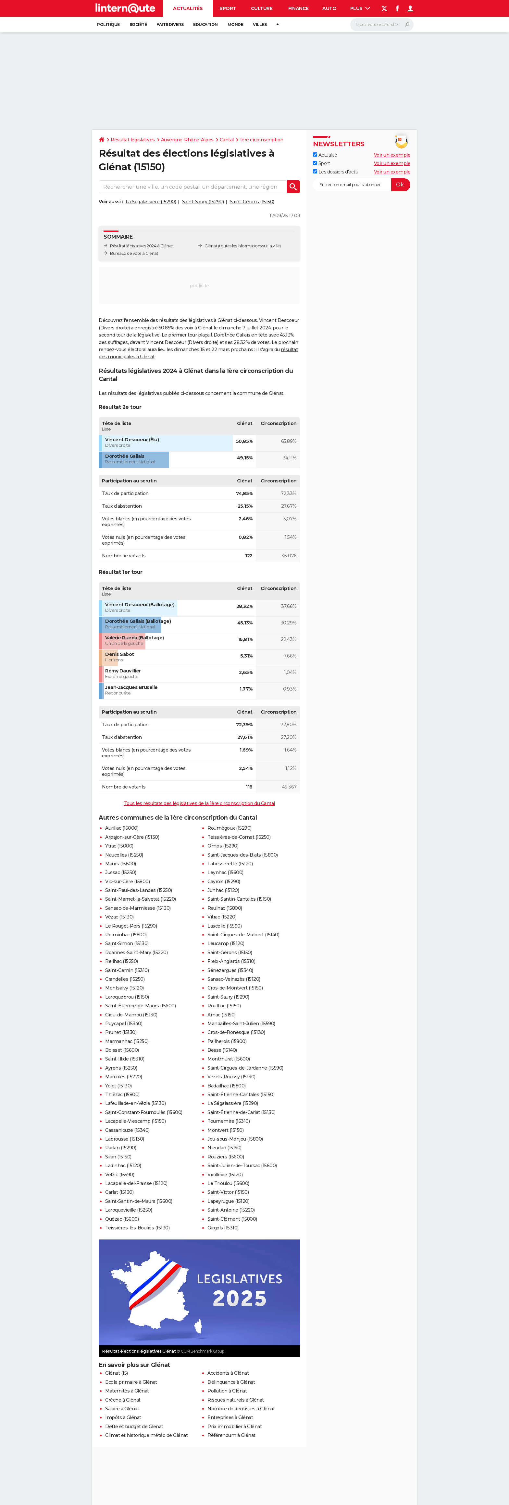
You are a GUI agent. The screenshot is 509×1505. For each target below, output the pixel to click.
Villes (260, 24)
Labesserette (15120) (230, 864)
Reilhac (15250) (121, 961)
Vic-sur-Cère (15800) (127, 881)
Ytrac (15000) (119, 846)
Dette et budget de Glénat (134, 1426)
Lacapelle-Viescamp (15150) (135, 1121)
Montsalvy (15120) (124, 988)
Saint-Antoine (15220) (231, 1210)
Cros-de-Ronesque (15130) (236, 1032)
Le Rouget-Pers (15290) (131, 926)
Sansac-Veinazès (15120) (233, 979)
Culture (262, 8)
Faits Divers (169, 24)
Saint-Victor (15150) (228, 1192)
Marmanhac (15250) (127, 1041)
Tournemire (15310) (228, 1121)
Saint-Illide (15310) (124, 1059)
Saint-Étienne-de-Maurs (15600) (140, 1006)
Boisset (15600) (122, 1050)
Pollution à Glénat (227, 1391)
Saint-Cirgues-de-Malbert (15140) (243, 935)
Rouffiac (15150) (224, 1006)
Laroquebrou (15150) (127, 997)
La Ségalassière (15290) (151, 202)
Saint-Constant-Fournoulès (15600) (143, 1112)
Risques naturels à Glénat (235, 1400)
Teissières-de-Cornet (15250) (238, 837)
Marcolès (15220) (123, 1077)
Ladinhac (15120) (123, 1165)
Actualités (188, 8)
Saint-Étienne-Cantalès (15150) (240, 1094)
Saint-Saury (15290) (203, 202)
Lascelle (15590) (224, 926)
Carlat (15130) (119, 1192)
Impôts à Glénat (123, 1417)
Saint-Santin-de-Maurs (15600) (138, 1201)
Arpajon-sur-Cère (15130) (132, 837)
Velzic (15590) (119, 1175)
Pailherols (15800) (226, 1041)
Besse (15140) (222, 1050)
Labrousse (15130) (124, 1139)
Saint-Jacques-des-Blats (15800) (242, 855)
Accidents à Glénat (228, 1373)
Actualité (325, 155)
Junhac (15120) (223, 890)
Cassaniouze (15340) (127, 1130)
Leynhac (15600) (225, 872)
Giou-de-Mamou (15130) (131, 1015)
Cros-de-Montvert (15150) (235, 988)
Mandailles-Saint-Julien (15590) (241, 1023)
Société (138, 24)
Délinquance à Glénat (231, 1382)
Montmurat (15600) (228, 1059)
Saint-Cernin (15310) (127, 970)
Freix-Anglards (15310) (231, 961)
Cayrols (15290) (223, 881)
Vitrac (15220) (221, 917)
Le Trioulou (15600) (228, 1183)
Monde (235, 24)
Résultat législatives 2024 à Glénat (141, 245)
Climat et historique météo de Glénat (146, 1435)
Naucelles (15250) (124, 855)
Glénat (211, 245)
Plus (360, 8)
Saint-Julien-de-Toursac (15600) (242, 1165)
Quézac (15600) (122, 1219)
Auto (329, 8)
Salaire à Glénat (122, 1409)
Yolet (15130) (118, 1086)
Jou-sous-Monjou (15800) (235, 1139)
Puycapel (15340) (123, 1023)
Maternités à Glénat (127, 1391)
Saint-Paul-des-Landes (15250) (138, 890)
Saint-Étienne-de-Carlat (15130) (241, 1112)
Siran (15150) (118, 1157)
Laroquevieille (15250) (128, 1210)
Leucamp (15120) (225, 943)
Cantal (227, 140)
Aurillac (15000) (121, 828)
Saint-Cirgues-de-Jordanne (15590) (245, 1068)
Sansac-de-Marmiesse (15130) (138, 908)
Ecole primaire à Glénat (131, 1382)
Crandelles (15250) (124, 979)
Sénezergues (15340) (230, 970)
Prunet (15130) (120, 1032)
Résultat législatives (133, 140)
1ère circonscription (261, 140)
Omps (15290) (222, 846)
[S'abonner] (361, 184)
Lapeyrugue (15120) (228, 1201)
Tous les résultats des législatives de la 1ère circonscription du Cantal (199, 803)
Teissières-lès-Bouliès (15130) (137, 1228)
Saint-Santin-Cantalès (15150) (239, 899)
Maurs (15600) (120, 864)
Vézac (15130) (119, 917)
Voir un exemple (392, 155)
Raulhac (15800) (224, 908)
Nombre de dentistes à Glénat (241, 1409)
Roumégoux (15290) (229, 828)
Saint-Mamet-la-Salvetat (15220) (140, 899)
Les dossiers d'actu (335, 172)
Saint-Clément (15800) (232, 1219)
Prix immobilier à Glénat (234, 1426)
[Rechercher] (382, 24)
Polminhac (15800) (126, 935)
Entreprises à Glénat (230, 1417)
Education (205, 24)
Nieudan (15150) (224, 1148)
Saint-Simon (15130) (127, 943)
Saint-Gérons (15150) (252, 202)
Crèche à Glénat (123, 1400)
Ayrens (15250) (121, 1068)
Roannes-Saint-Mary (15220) (136, 952)
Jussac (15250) (120, 872)
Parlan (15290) (120, 1148)
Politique (108, 24)
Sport (227, 8)
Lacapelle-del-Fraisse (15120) (136, 1183)
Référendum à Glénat (231, 1435)
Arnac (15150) (221, 1015)
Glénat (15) (116, 1373)
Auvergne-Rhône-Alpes (187, 140)
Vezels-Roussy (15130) (231, 1077)
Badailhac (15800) (226, 1086)
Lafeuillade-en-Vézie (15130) (135, 1103)
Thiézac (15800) (122, 1094)
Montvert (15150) (225, 1130)
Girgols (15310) (223, 1228)
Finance (298, 8)
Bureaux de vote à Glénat (134, 253)
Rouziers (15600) (225, 1157)
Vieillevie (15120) (224, 1175)
